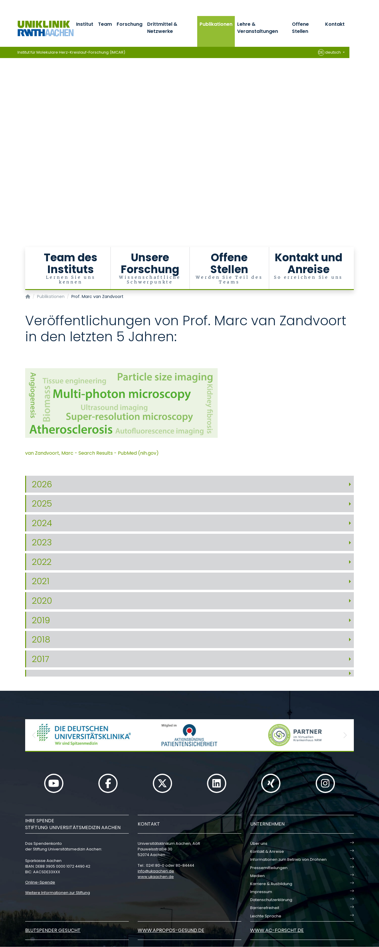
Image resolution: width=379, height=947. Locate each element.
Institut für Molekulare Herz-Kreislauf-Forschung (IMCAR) (71, 52)
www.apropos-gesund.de (171, 930)
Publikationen (216, 24)
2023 (42, 542)
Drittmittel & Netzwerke (162, 28)
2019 (41, 620)
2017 (40, 659)
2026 (42, 484)
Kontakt (335, 24)
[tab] (189, 484)
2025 (42, 503)
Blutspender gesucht (53, 930)
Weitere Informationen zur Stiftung (57, 892)
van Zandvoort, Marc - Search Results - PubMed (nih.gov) (92, 453)
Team (105, 24)
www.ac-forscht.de (277, 930)
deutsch (330, 52)
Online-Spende (40, 882)
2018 (41, 639)
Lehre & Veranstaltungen (257, 28)
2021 (40, 581)
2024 (42, 523)
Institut (84, 24)
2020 (42, 601)
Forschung (129, 24)
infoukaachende (156, 871)
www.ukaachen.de (156, 876)
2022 (42, 562)
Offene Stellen (300, 28)
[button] (34, 735)
